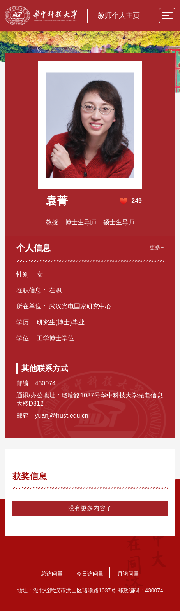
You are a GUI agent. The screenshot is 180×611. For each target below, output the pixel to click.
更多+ (157, 247)
